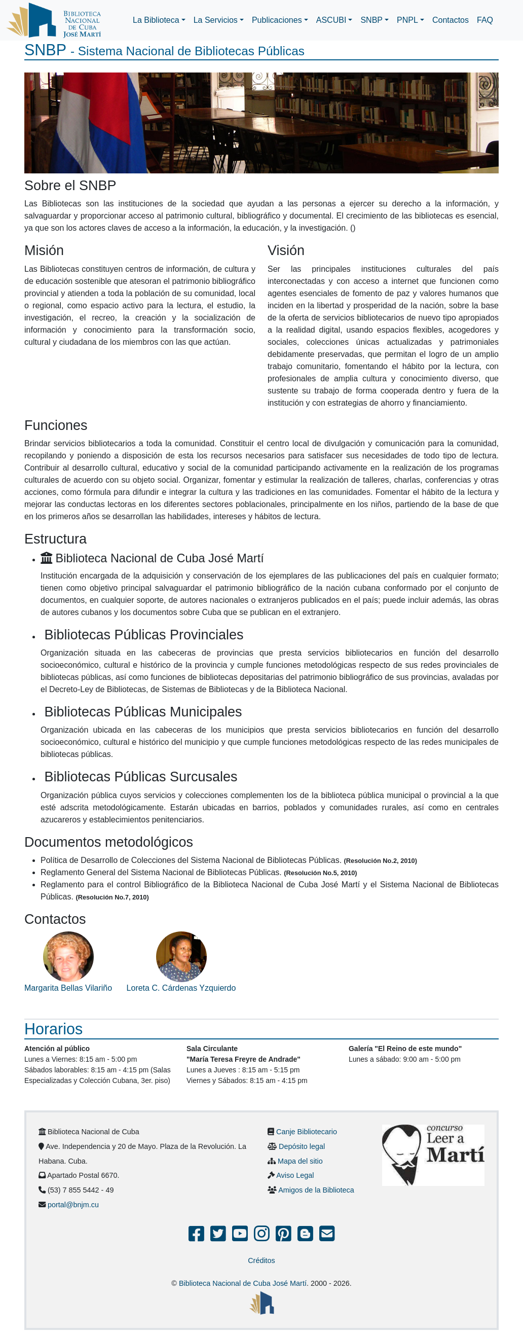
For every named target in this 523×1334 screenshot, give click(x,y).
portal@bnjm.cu (73, 1205)
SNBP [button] (371, 20)
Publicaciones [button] (277, 20)
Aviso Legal (295, 1175)
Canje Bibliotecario (306, 1132)
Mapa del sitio (300, 1161)
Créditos (261, 1260)
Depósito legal (302, 1146)
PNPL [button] (407, 20)
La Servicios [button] (216, 20)
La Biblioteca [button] (156, 20)
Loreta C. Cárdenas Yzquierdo (181, 988)
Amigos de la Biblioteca (316, 1190)
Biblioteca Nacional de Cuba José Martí (243, 1283)
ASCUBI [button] (331, 20)
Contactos (450, 20)
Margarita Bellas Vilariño (68, 988)
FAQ (485, 20)
